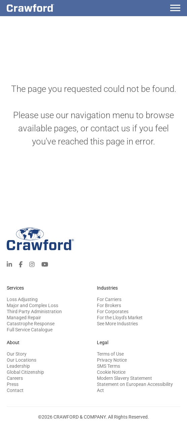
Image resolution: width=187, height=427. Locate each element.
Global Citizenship (25, 372)
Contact (15, 390)
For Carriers (109, 299)
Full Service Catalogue (29, 329)
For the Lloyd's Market (120, 317)
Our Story (17, 354)
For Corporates (112, 311)
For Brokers (109, 305)
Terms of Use (110, 354)
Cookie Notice (111, 372)
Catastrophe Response (30, 323)
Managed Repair (24, 317)
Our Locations (21, 360)
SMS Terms (108, 366)
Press (12, 384)
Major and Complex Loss (32, 305)
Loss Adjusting (22, 299)
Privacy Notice (112, 360)
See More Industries (117, 323)
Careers (15, 378)
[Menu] (175, 9)
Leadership (18, 366)
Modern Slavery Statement (124, 378)
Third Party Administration (34, 311)
